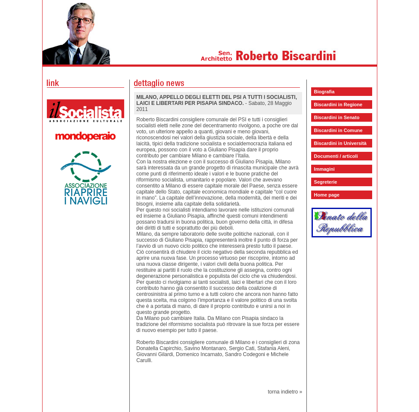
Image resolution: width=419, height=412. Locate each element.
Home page (326, 194)
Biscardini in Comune (338, 130)
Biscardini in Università (340, 143)
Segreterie (325, 181)
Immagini (324, 169)
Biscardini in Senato (337, 117)
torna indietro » (285, 392)
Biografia (324, 91)
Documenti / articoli (336, 156)
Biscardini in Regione (338, 104)
